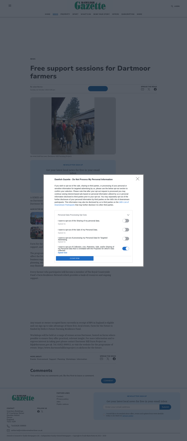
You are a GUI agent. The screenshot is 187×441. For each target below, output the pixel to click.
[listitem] (93, 215)
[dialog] (93, 221)
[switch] (125, 220)
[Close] (138, 179)
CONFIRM (75, 258)
